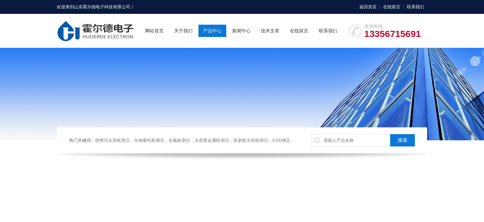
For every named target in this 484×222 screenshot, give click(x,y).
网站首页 (154, 30)
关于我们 (183, 30)
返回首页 (368, 6)
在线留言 (391, 6)
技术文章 (270, 30)
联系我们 (415, 6)
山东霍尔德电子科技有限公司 (102, 6)
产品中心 (212, 30)
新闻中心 (241, 30)
